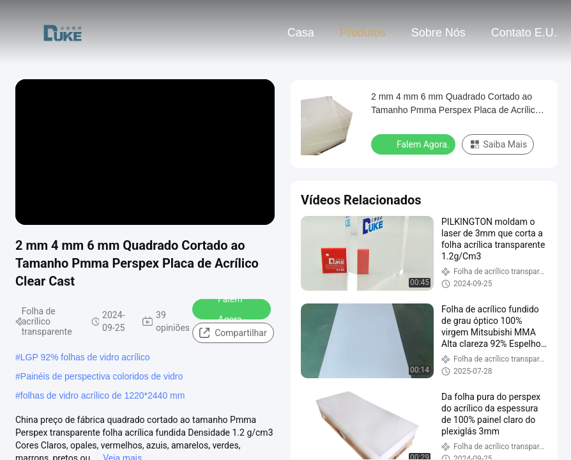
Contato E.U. (524, 32)
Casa (300, 32)
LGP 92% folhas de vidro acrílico (85, 357)
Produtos (363, 32)
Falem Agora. (222, 309)
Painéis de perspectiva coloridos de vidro (101, 376)
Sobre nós (438, 32)
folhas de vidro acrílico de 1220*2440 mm (102, 395)
